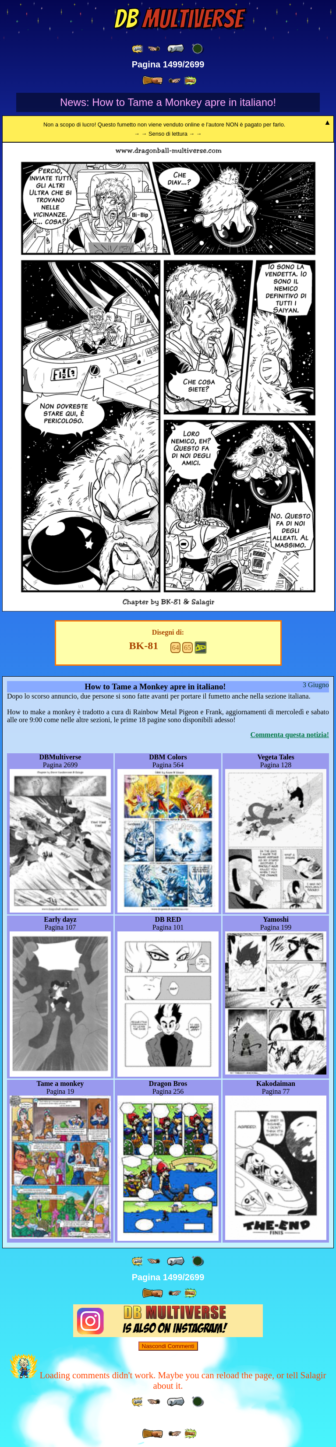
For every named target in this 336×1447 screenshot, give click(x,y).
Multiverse (178, 19)
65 (187, 647)
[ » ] (152, 80)
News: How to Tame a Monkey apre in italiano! (168, 102)
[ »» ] (190, 80)
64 (175, 647)
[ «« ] (138, 48)
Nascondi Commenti (168, 1346)
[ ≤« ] (153, 48)
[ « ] (176, 49)
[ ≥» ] (174, 80)
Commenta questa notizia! (289, 734)
